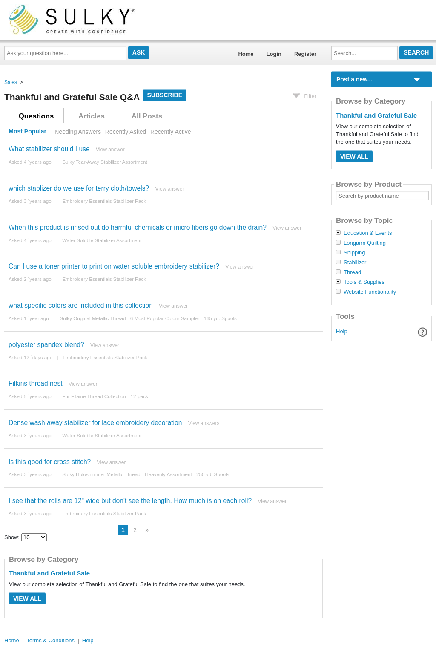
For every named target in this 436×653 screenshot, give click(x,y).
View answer (110, 150)
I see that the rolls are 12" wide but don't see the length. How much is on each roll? (130, 500)
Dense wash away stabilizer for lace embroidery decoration (95, 422)
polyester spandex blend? (46, 344)
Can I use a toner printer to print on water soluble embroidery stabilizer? (114, 266)
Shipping (354, 253)
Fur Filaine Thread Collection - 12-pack (105, 396)
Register (305, 54)
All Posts (147, 116)
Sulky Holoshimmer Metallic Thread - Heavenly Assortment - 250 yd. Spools (145, 474)
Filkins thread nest (36, 383)
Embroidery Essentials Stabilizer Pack (104, 201)
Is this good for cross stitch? (50, 461)
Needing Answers (77, 131)
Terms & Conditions (50, 640)
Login (274, 54)
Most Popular (27, 131)
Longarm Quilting (365, 243)
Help (341, 331)
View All (27, 598)
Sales (10, 82)
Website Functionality (370, 292)
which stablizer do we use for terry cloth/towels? (79, 188)
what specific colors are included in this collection (81, 305)
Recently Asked (125, 131)
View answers (204, 423)
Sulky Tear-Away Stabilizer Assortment (104, 162)
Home (245, 54)
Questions (36, 116)
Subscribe (164, 95)
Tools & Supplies (364, 282)
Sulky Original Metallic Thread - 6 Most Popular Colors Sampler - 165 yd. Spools (148, 318)
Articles (91, 116)
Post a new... (354, 79)
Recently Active (170, 131)
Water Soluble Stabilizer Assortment (101, 240)
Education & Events (368, 233)
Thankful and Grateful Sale (49, 573)
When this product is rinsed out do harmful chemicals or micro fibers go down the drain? (138, 227)
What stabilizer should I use (49, 149)
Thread (352, 272)
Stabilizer (355, 263)
